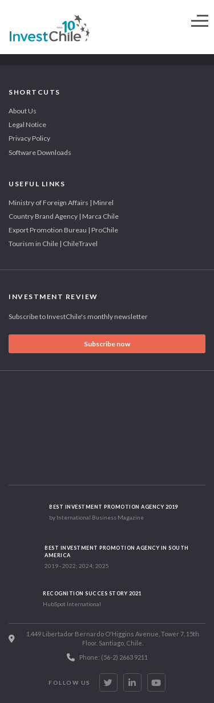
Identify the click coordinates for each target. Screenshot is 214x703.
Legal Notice (27, 124)
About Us (23, 111)
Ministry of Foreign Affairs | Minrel (61, 202)
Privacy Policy (29, 138)
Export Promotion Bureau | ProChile (63, 230)
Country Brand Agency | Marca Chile (64, 216)
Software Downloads (40, 152)
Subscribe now (107, 344)
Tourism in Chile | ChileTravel (53, 243)
